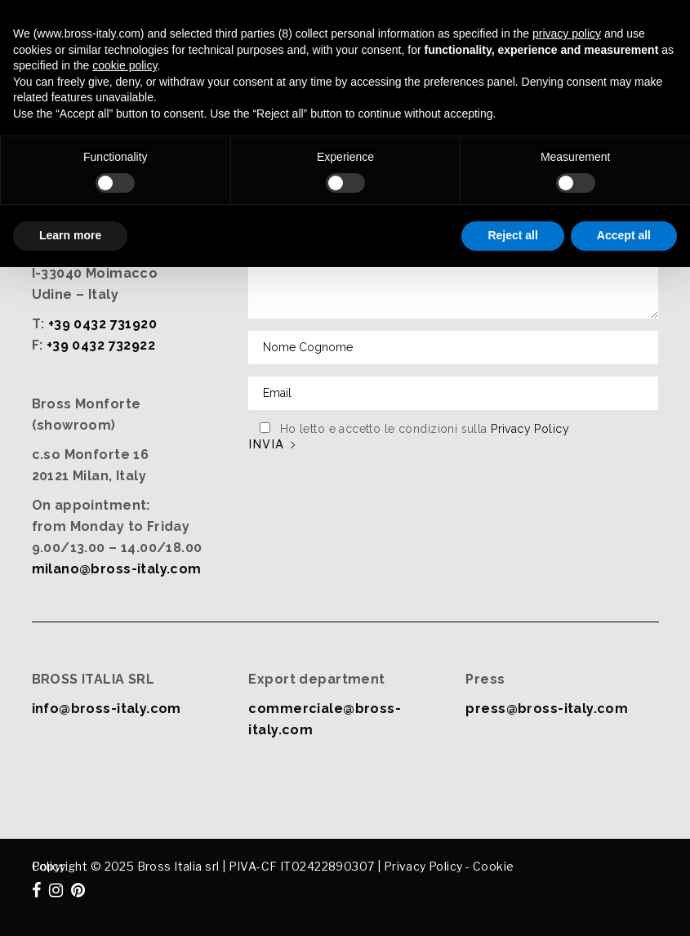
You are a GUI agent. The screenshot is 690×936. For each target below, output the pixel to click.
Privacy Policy (530, 428)
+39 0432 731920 (102, 324)
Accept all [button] (624, 235)
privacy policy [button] (566, 33)
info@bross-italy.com (106, 708)
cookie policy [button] (124, 65)
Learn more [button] (70, 235)
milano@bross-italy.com (117, 569)
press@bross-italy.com (546, 708)
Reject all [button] (512, 235)
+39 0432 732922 (101, 345)
